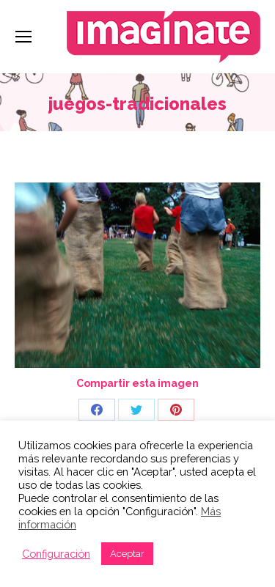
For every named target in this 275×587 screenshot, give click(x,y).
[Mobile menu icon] (23, 36)
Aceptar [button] (127, 553)
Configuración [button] (56, 553)
